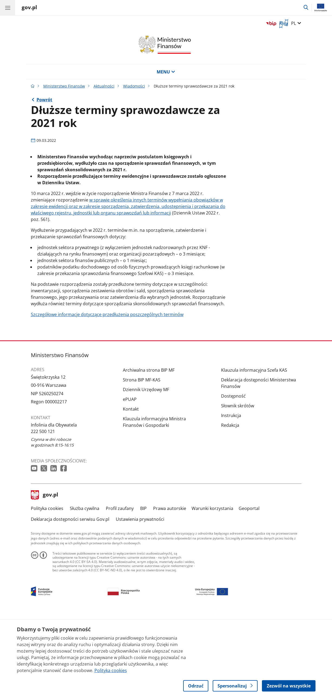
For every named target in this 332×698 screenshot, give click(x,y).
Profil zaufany (120, 591)
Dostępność (233, 479)
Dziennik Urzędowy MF (146, 472)
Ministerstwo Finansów (64, 86)
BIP (143, 591)
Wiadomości (134, 86)
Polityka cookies (47, 591)
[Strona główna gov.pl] (29, 8)
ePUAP (130, 482)
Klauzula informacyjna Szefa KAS (254, 453)
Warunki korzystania (212, 591)
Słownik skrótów (237, 488)
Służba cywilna (84, 591)
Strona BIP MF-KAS (141, 462)
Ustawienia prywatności (140, 602)
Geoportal (249, 591)
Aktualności (104, 86)
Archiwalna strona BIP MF (149, 453)
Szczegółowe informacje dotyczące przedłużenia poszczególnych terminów (107, 397)
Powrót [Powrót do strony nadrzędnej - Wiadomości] (44, 100)
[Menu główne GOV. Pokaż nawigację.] (7, 7)
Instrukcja (231, 498)
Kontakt (131, 492)
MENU (166, 72)
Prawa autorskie (169, 591)
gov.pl (44, 577)
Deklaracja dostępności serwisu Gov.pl (70, 602)
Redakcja (230, 508)
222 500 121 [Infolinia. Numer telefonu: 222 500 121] (43, 514)
